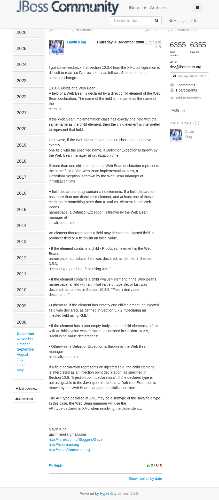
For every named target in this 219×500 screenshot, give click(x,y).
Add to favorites (185, 98)
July (20, 360)
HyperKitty (108, 493)
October (23, 344)
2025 (21, 48)
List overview (26, 388)
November (25, 339)
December (25, 334)
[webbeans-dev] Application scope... (173, 30)
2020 (21, 128)
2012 (21, 257)
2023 (21, 80)
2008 (21, 322)
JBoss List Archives (92, 7)
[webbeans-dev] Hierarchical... (73, 30)
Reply (56, 465)
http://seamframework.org (69, 450)
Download (24, 399)
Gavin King (76, 42)
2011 (21, 273)
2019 (21, 145)
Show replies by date (145, 478)
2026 (21, 32)
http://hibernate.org (64, 445)
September (25, 349)
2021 (21, 112)
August (22, 354)
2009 (21, 306)
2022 (21, 96)
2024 (21, 64)
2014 (21, 225)
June (21, 365)
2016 (21, 193)
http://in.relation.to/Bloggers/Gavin (76, 439)
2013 (21, 241)
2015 (21, 209)
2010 (21, 289)
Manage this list (184, 21)
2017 (21, 177)
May (20, 370)
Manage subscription (189, 76)
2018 (21, 161)
